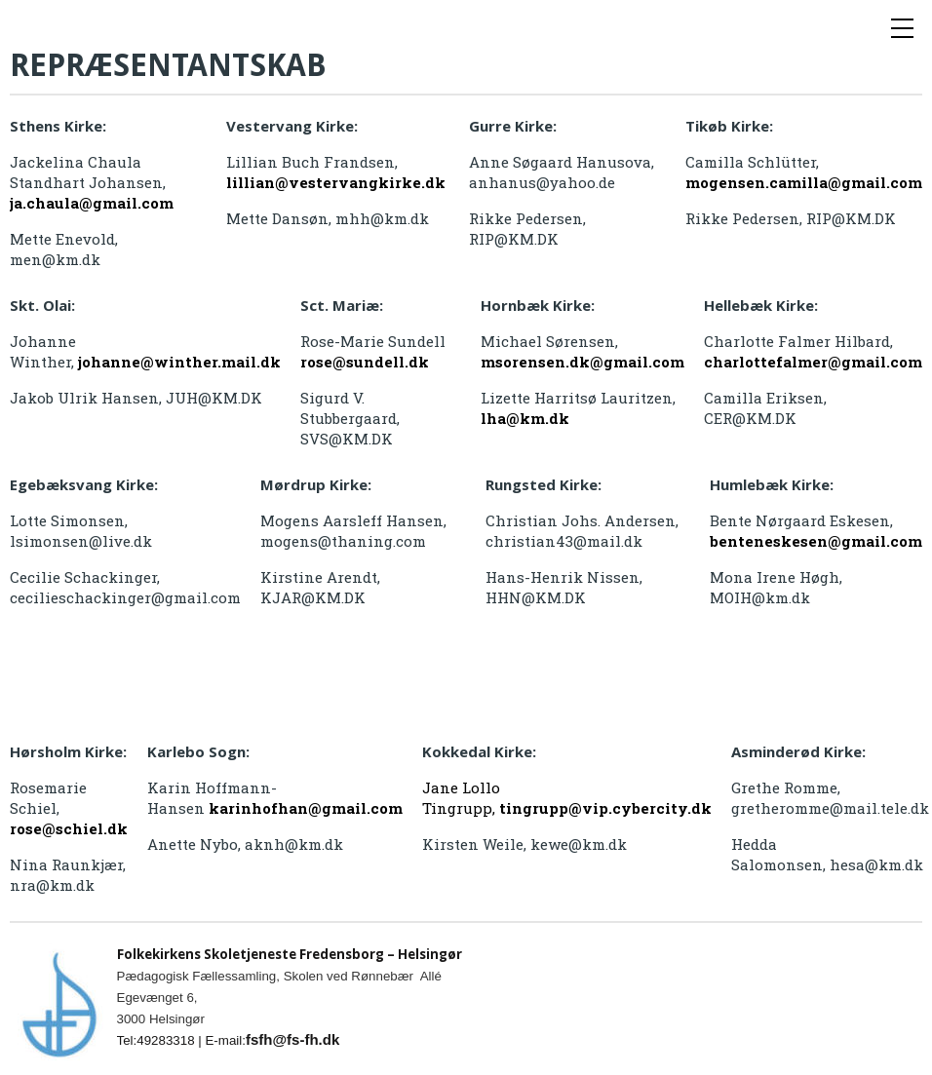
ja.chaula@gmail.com (92, 202)
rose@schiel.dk (69, 828)
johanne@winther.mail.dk (179, 361)
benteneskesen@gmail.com (816, 541)
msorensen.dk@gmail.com (582, 361)
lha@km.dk (525, 418)
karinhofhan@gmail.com (306, 808)
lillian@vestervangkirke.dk (336, 182)
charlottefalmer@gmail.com (813, 361)
